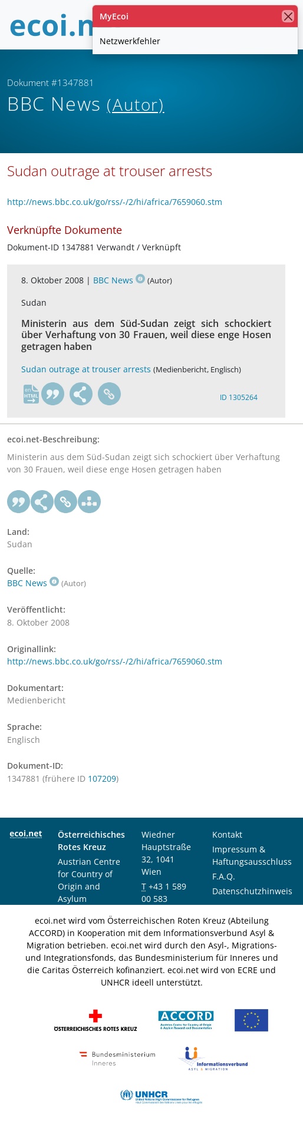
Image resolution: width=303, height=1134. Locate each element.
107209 (102, 778)
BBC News (119, 280)
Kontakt (227, 834)
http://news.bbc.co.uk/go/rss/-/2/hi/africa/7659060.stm (114, 201)
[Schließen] (288, 16)
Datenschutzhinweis (252, 891)
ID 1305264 (239, 397)
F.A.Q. (223, 876)
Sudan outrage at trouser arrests (86, 369)
